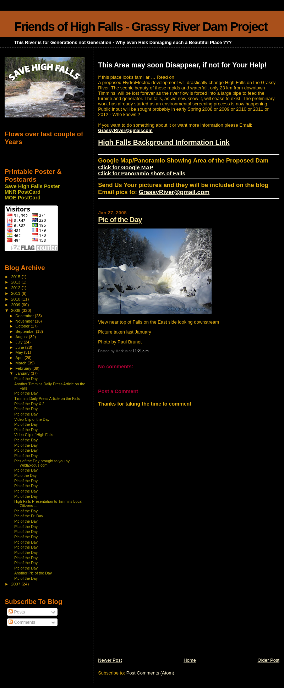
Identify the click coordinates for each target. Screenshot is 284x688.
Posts (17, 612)
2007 (16, 584)
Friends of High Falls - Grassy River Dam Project (140, 26)
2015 (16, 276)
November (25, 321)
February (24, 368)
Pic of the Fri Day (28, 516)
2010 (16, 299)
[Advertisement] (151, 607)
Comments (22, 622)
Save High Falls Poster (32, 186)
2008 (16, 310)
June (20, 347)
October (23, 326)
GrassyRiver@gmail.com (125, 130)
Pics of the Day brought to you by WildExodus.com (42, 463)
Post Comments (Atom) (150, 673)
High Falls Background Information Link (164, 142)
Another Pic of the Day (33, 573)
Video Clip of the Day (31, 419)
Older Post (268, 660)
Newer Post (110, 660)
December (25, 316)
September (26, 331)
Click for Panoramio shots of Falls (141, 173)
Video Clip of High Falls (33, 435)
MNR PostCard (22, 192)
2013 (16, 282)
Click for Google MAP (125, 167)
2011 (16, 293)
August (22, 337)
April (20, 358)
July (20, 342)
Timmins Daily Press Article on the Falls (47, 398)
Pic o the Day (25, 475)
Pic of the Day (120, 219)
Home (190, 660)
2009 (16, 304)
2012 (16, 287)
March (22, 363)
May (20, 352)
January (23, 373)
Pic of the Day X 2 (29, 404)
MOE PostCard (22, 197)
